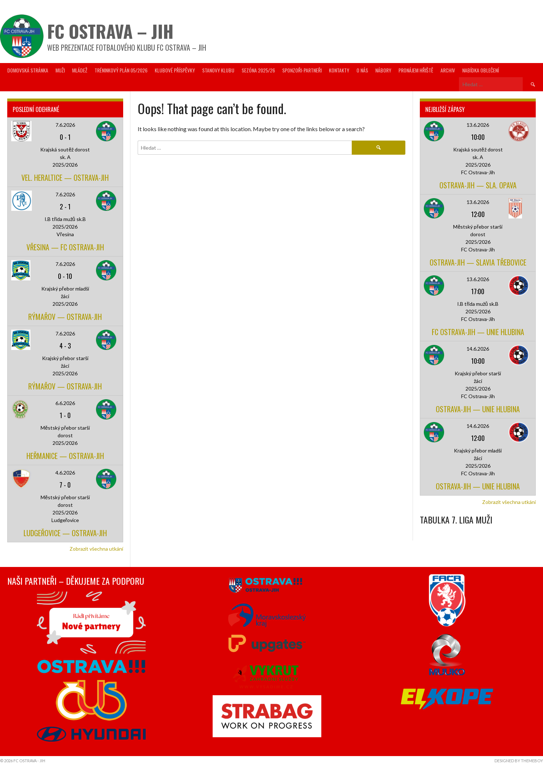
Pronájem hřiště (415, 70)
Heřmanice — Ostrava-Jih (65, 455)
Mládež (79, 70)
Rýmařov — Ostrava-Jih (65, 316)
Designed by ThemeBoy (518, 760)
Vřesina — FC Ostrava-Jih (65, 247)
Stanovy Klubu (218, 70)
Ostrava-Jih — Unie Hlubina (478, 409)
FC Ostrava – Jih (110, 31)
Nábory (383, 70)
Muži (60, 70)
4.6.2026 (65, 473)
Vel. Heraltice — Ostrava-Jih (65, 177)
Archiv (447, 70)
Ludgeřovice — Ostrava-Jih (65, 532)
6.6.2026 (65, 403)
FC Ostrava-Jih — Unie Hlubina (478, 331)
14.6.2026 (478, 349)
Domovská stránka (27, 70)
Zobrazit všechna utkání (96, 549)
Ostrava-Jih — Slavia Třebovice (478, 262)
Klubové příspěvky (175, 70)
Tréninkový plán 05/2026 (121, 70)
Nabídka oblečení (480, 70)
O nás (362, 70)
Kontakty (339, 70)
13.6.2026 (478, 125)
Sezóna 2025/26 (258, 70)
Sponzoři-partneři (302, 70)
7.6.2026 (65, 125)
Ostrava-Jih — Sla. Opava (478, 185)
